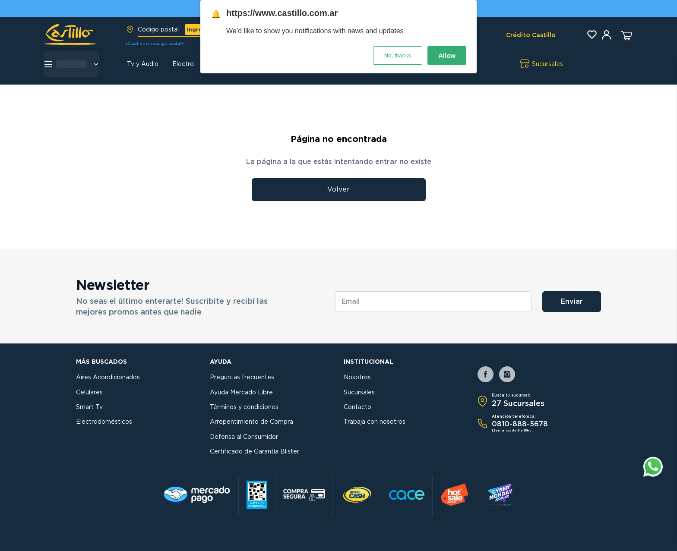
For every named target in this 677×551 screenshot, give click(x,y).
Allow (447, 55)
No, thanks (397, 55)
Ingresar (199, 29)
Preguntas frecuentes (242, 378)
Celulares (89, 393)
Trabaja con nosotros (374, 422)
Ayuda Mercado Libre (241, 393)
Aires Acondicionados (108, 378)
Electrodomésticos (104, 422)
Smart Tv (89, 407)
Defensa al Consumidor (244, 437)
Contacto (357, 407)
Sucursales (359, 393)
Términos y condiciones (244, 407)
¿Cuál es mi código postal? (154, 43)
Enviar (572, 301)
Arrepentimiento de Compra (251, 422)
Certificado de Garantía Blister (254, 452)
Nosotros (357, 378)
